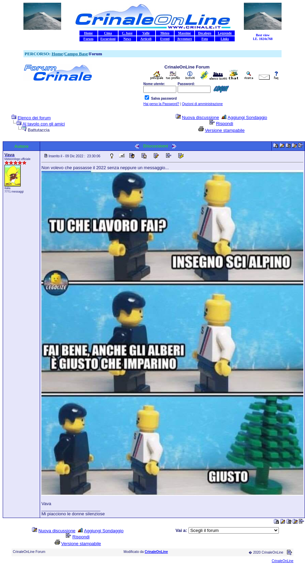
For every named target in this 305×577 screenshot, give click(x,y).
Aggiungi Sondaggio (247, 117)
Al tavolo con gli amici (43, 123)
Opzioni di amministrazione (202, 104)
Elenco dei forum (34, 117)
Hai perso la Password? (161, 104)
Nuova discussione (200, 117)
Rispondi (224, 123)
